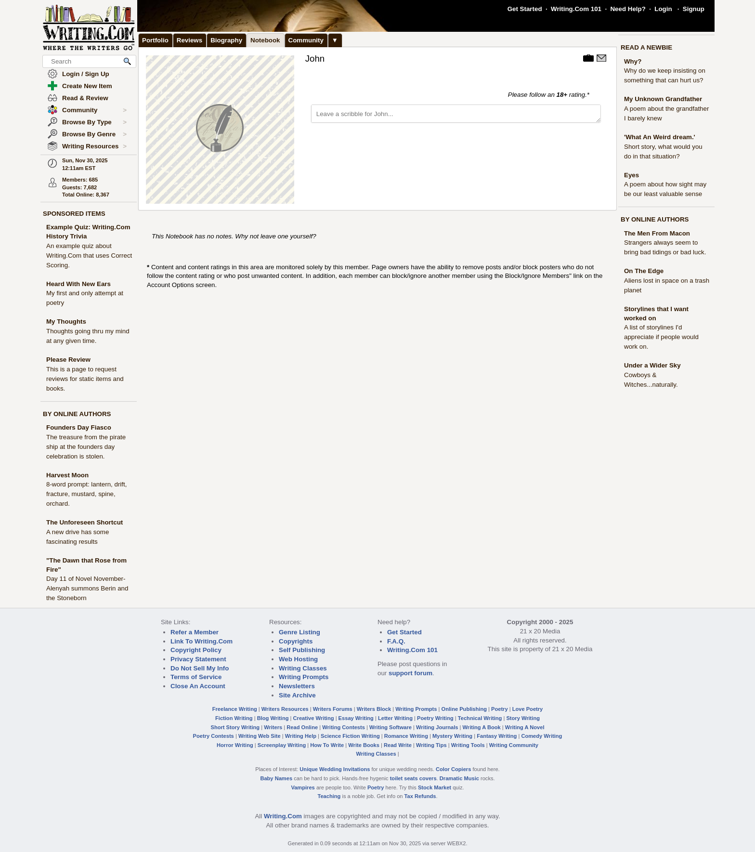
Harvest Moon (67, 475)
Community (94, 110)
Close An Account (197, 686)
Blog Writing (273, 718)
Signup (693, 9)
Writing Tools (468, 745)
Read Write (398, 745)
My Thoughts (66, 321)
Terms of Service (195, 677)
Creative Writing (313, 718)
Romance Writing (406, 736)
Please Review (68, 359)
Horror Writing (235, 745)
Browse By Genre (94, 134)
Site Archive (297, 695)
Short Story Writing (235, 727)
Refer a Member (194, 632)
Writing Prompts (303, 677)
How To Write (327, 745)
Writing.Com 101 (576, 9)
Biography (226, 40)
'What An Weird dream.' (659, 137)
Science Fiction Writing (350, 736)
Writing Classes (303, 668)
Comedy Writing (541, 736)
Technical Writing (480, 718)
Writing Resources (94, 146)
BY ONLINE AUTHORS (77, 414)
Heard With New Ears (78, 284)
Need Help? (627, 9)
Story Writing (523, 718)
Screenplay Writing (282, 745)
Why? (632, 61)
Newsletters (297, 686)
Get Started (525, 9)
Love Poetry (527, 709)
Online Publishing (464, 709)
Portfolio (155, 40)
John (315, 58)
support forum (410, 673)
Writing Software (390, 727)
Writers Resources (285, 709)
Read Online (302, 727)
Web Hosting (298, 659)
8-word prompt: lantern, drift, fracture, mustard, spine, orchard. (86, 494)
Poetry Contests (213, 736)
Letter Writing (395, 718)
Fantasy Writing (497, 736)
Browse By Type (94, 122)
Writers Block (374, 709)
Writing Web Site (259, 736)
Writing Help (300, 736)
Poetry (499, 709)
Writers (273, 727)
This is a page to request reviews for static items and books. (85, 379)
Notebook (265, 40)
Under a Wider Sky (652, 365)
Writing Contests (343, 727)
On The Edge (644, 271)
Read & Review (85, 98)
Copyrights (295, 641)
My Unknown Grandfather (663, 99)
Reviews (189, 40)
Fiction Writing (234, 718)
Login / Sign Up (85, 74)
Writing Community (513, 745)
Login (663, 9)
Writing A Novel (525, 727)
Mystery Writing (452, 736)
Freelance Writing (234, 709)
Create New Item (87, 86)
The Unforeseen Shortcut (84, 522)
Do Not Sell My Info (199, 668)
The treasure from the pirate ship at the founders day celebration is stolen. (86, 446)
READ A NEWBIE (646, 47)
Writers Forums (332, 709)
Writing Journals (437, 727)
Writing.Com (283, 816)
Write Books (363, 745)
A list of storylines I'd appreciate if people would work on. (661, 337)
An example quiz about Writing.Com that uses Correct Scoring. (89, 255)
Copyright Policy (195, 650)
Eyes (631, 175)
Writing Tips (431, 745)
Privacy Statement (198, 659)
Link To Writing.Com (201, 641)
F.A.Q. (396, 641)
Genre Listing (299, 632)
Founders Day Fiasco (78, 427)
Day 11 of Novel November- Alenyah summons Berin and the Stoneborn (87, 588)
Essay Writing (356, 718)
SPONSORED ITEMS (74, 213)
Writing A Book (482, 727)
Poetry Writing (435, 718)
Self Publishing (302, 650)
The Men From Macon (657, 233)
